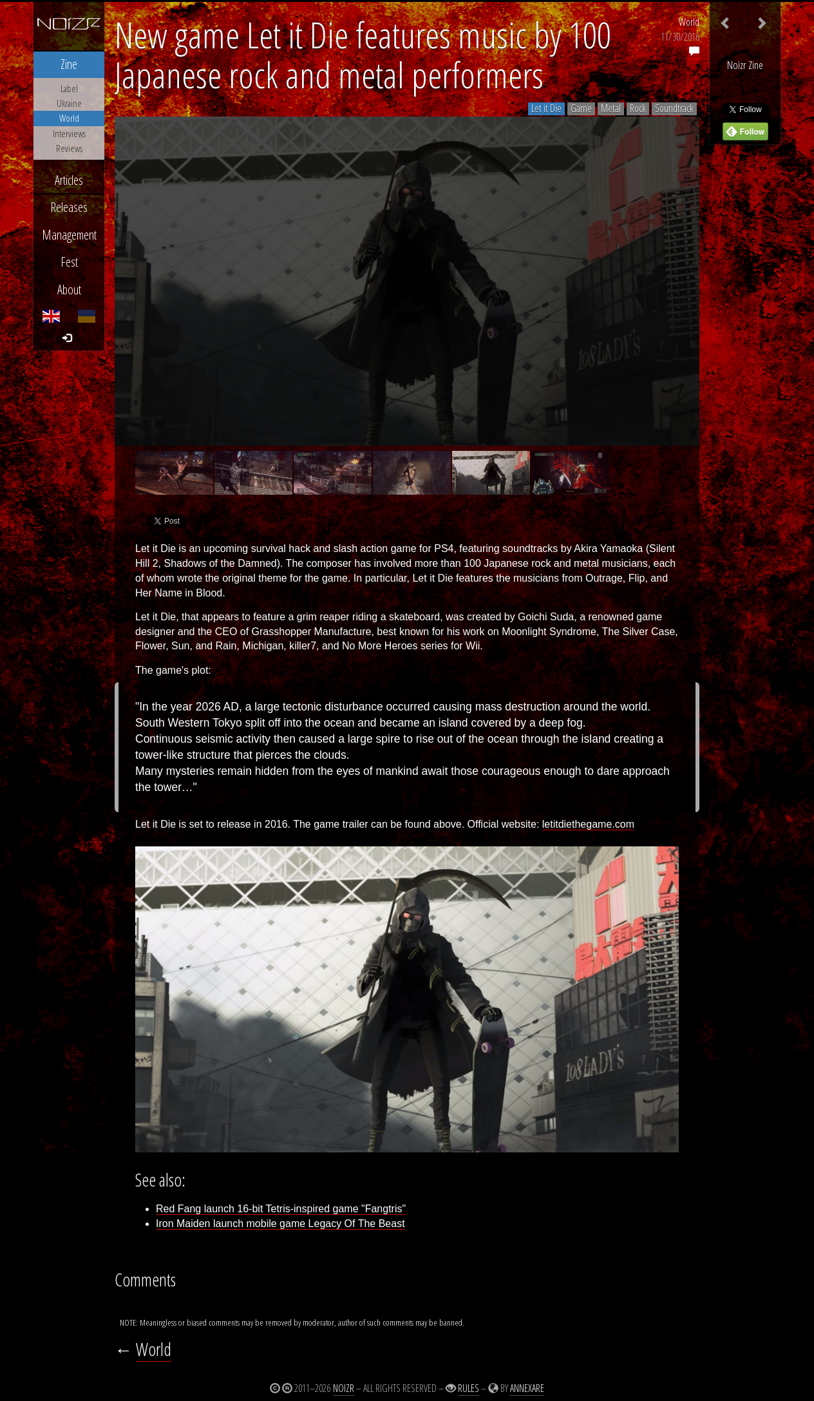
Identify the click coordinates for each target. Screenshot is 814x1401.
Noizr (343, 1388)
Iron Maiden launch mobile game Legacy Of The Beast (280, 1223)
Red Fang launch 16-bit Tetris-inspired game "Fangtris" (281, 1208)
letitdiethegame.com (588, 824)
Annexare (527, 1388)
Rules (468, 1388)
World (689, 22)
